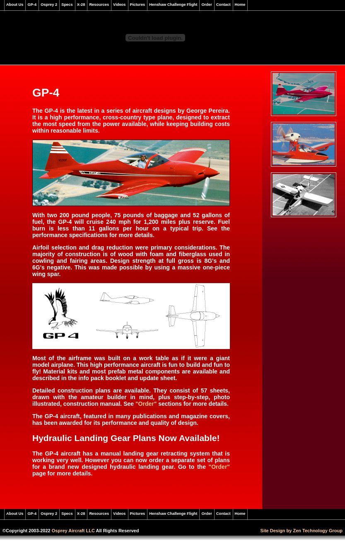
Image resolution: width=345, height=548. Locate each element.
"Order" (146, 403)
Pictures (137, 4)
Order (206, 4)
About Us (14, 4)
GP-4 (31, 4)
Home (240, 4)
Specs (66, 4)
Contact (223, 4)
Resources (99, 4)
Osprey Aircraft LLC (73, 530)
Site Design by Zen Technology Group (302, 530)
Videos (119, 4)
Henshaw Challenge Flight (173, 4)
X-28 (81, 4)
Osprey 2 (49, 4)
